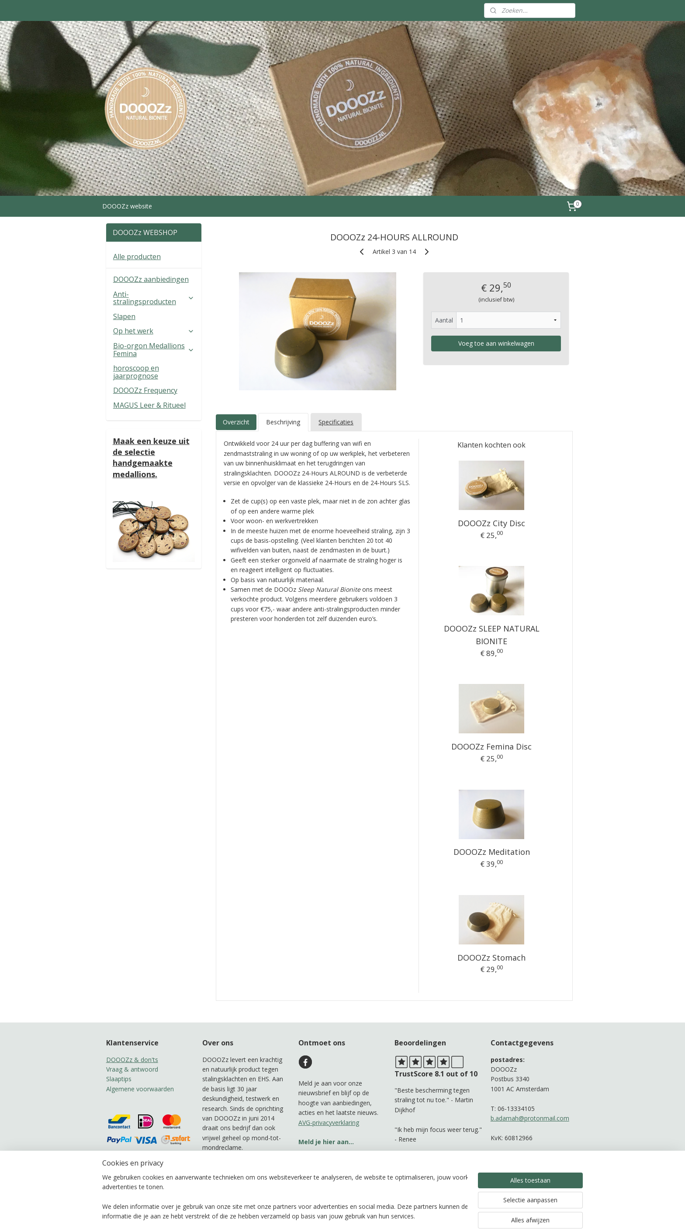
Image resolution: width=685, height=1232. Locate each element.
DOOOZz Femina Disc (491, 746)
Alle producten (137, 256)
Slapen (124, 316)
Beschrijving (283, 422)
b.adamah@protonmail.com (530, 1118)
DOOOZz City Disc (491, 523)
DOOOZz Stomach (491, 957)
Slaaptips (118, 1079)
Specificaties (335, 422)
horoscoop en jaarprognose (136, 372)
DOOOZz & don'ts (132, 1059)
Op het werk (153, 331)
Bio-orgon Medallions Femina (153, 349)
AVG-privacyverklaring (328, 1122)
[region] (284, 1197)
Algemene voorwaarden (140, 1089)
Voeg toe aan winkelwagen (496, 343)
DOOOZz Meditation (491, 852)
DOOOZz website (127, 206)
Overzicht (235, 422)
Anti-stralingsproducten (153, 298)
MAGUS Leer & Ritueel (149, 405)
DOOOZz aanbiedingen (151, 279)
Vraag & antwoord (132, 1069)
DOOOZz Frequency (145, 390)
